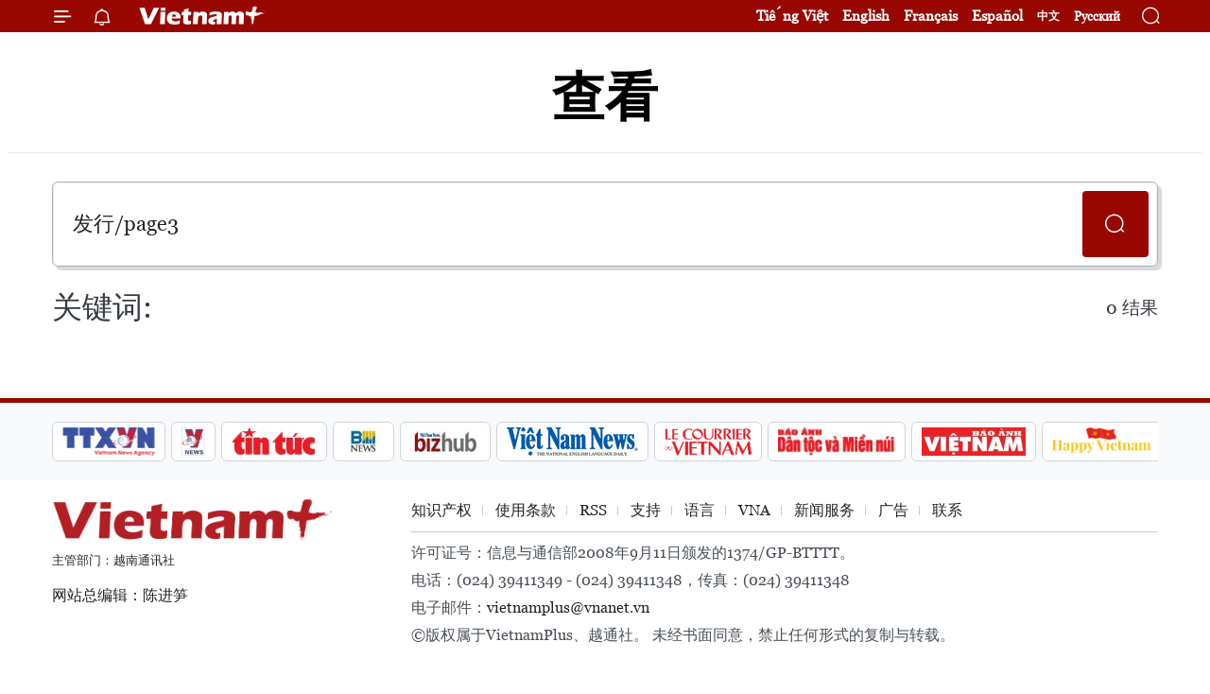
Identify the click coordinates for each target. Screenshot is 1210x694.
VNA (754, 510)
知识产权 (441, 510)
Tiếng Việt (792, 16)
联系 (947, 510)
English (866, 16)
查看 (605, 97)
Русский (1097, 16)
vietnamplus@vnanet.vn (568, 607)
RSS (593, 510)
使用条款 (525, 510)
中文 (1048, 16)
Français (931, 16)
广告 (893, 510)
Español (997, 16)
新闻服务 (824, 510)
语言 (699, 510)
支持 (646, 510)
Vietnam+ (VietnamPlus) (202, 16)
